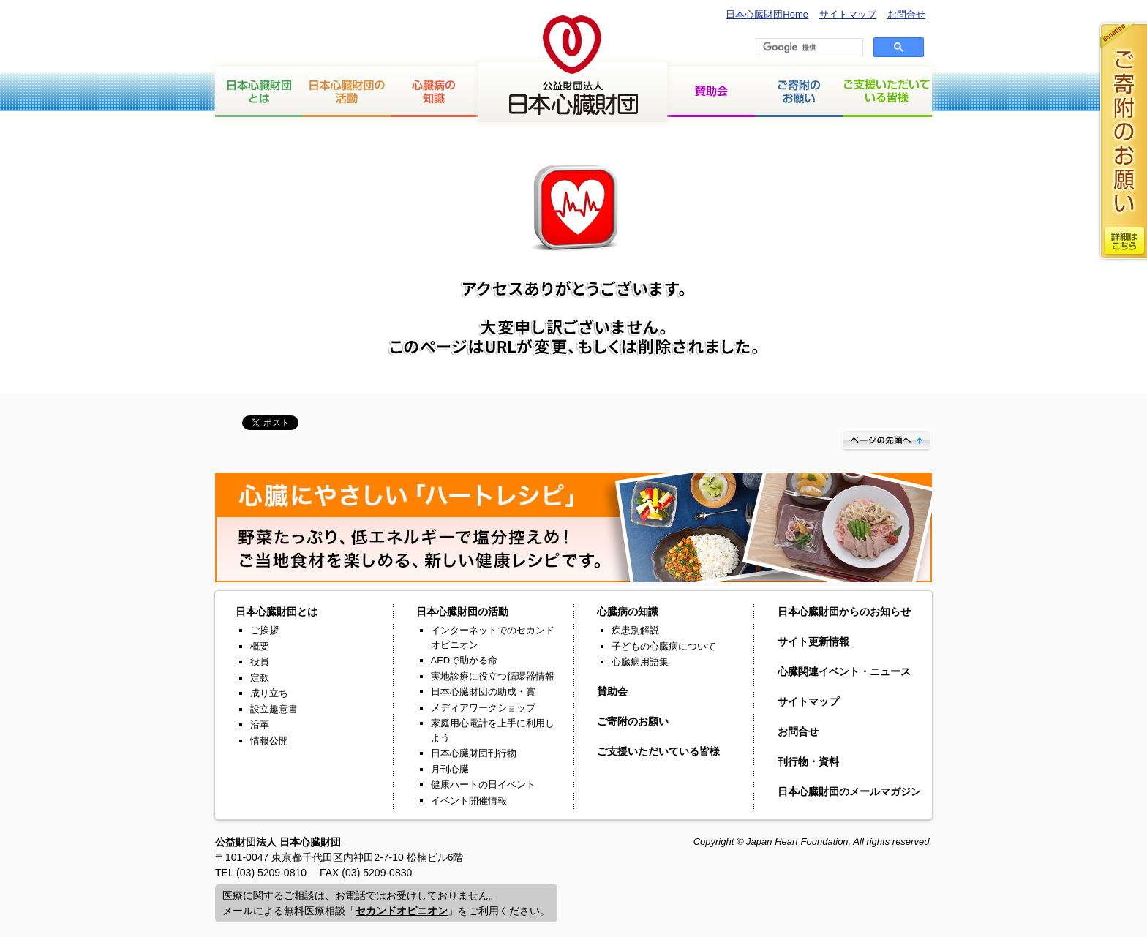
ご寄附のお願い (633, 721)
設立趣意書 (274, 709)
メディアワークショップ (483, 707)
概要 (259, 646)
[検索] (808, 47)
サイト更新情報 (813, 641)
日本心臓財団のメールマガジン (849, 791)
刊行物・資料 (808, 761)
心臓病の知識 (434, 92)
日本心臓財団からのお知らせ (844, 611)
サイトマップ (847, 14)
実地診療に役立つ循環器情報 (492, 676)
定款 (259, 677)
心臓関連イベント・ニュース (844, 671)
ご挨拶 (264, 630)
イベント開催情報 (469, 800)
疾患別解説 (635, 630)
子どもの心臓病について (664, 646)
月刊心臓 (450, 769)
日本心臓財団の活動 (347, 92)
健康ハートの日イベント (483, 784)
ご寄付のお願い (799, 92)
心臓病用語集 (640, 661)
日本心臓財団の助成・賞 (483, 691)
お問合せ (906, 14)
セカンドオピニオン (402, 911)
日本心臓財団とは (259, 92)
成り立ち (269, 693)
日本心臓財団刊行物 (473, 753)
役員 (259, 661)
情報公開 (269, 740)
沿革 (259, 724)
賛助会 (711, 92)
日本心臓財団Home (767, 14)
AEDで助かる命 (464, 660)
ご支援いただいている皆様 (887, 92)
